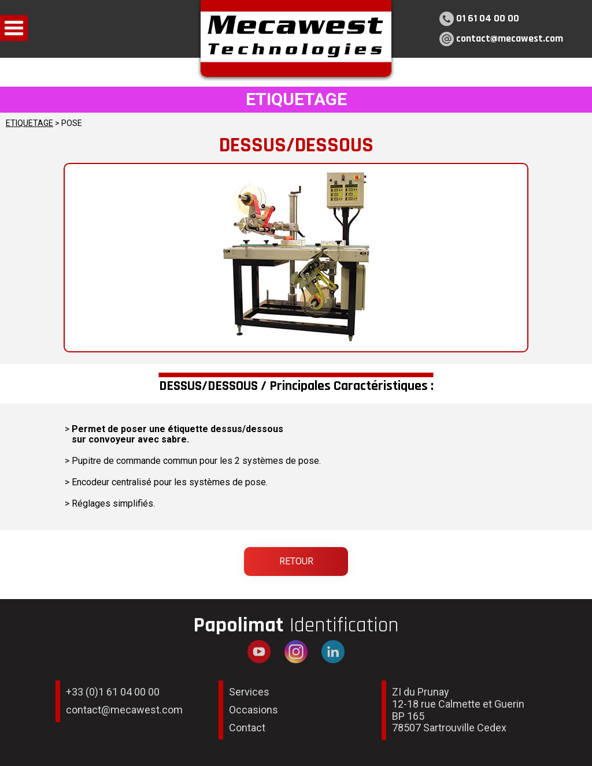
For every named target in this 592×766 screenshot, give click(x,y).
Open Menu (14, 28)
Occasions (253, 710)
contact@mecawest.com (509, 38)
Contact (247, 728)
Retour (296, 561)
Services (249, 692)
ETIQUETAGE (29, 123)
